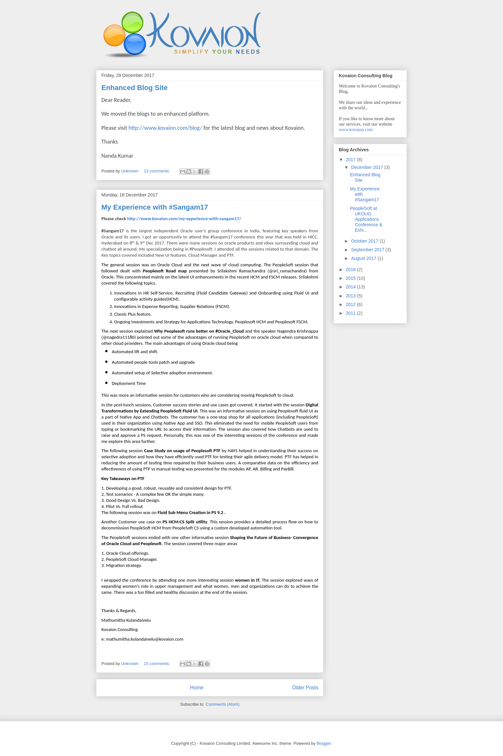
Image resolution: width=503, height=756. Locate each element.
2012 (351, 304)
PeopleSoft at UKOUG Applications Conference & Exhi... (366, 219)
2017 (351, 159)
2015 (351, 278)
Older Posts (305, 687)
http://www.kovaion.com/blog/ (165, 127)
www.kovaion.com (356, 129)
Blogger (324, 743)
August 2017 (364, 258)
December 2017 (367, 167)
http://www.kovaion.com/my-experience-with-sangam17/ (184, 218)
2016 (351, 269)
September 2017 (368, 249)
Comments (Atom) (222, 704)
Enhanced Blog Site (134, 88)
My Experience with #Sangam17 (154, 207)
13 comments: (157, 171)
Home (196, 687)
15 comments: (157, 663)
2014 (351, 286)
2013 (351, 295)
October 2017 (365, 241)
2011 (351, 313)
